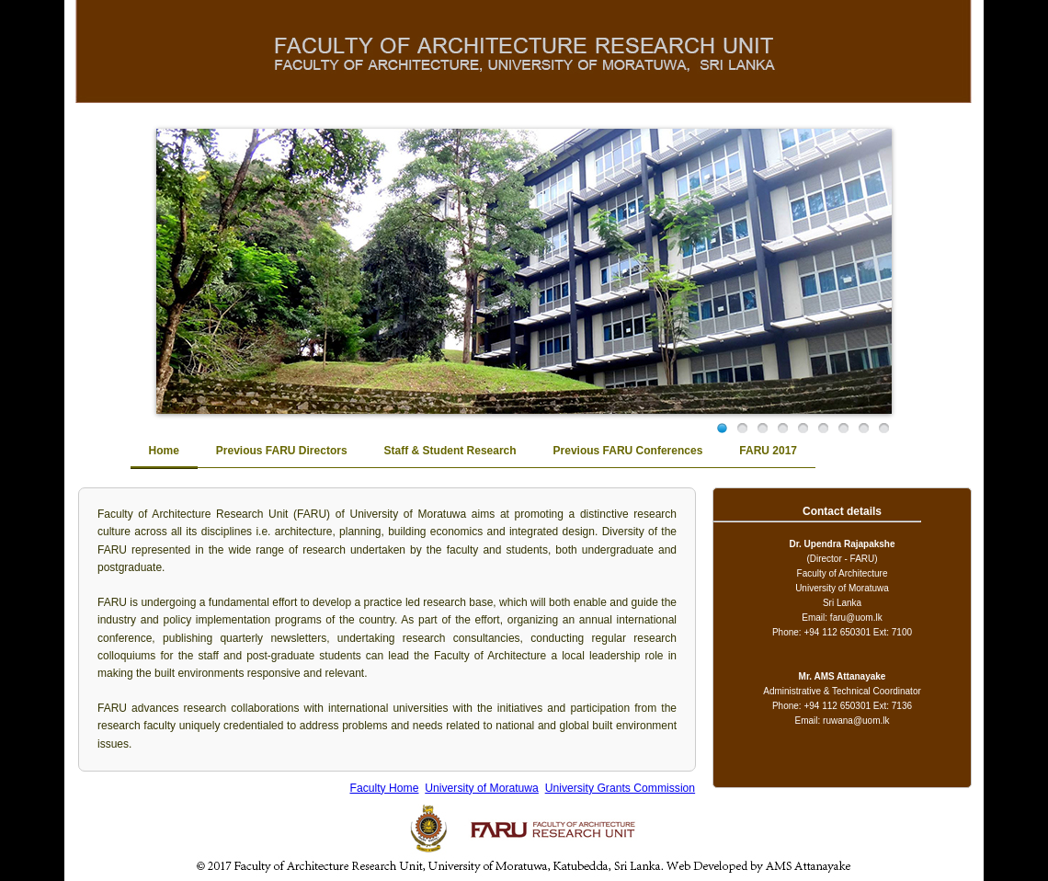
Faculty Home (383, 788)
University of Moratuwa (482, 788)
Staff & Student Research (450, 450)
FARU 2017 (768, 450)
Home (164, 450)
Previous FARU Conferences (628, 450)
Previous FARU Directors (281, 450)
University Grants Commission (620, 788)
